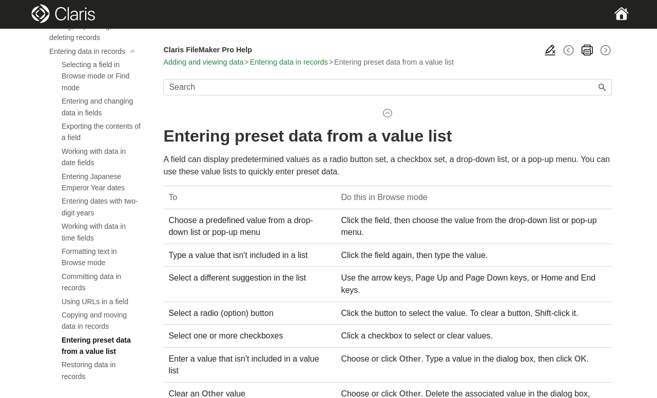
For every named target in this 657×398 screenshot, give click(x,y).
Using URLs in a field (95, 301)
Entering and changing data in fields (97, 106)
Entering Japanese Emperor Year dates (93, 182)
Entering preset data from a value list (96, 345)
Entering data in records (95, 51)
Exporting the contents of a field (101, 132)
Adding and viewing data (203, 62)
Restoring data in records (88, 370)
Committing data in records (91, 282)
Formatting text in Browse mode (89, 257)
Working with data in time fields (94, 232)
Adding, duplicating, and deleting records (87, 32)
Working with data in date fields (94, 157)
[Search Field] (387, 87)
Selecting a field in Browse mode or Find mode (95, 76)
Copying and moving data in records (94, 320)
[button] (133, 51)
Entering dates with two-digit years (100, 206)
